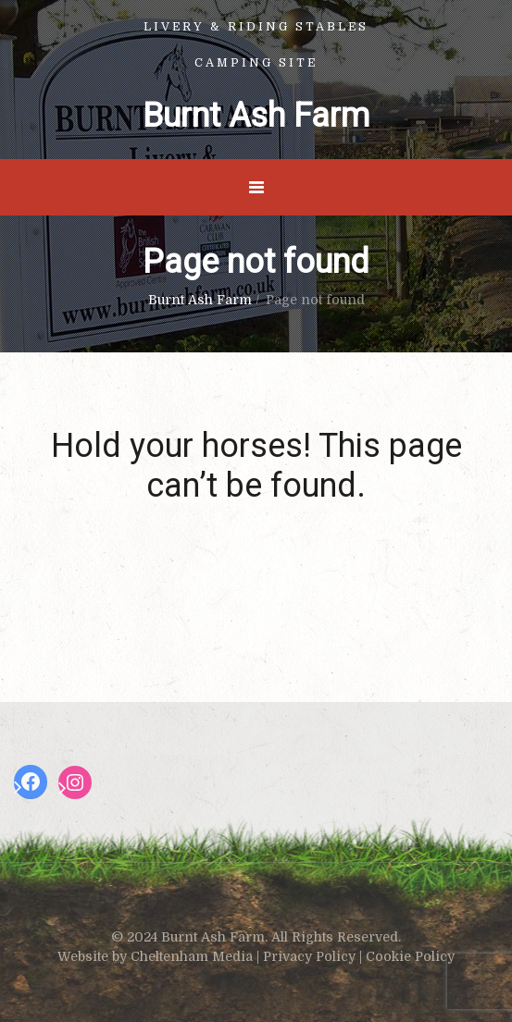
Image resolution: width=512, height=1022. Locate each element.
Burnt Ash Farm (256, 115)
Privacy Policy (309, 956)
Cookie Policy (410, 956)
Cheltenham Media (192, 956)
